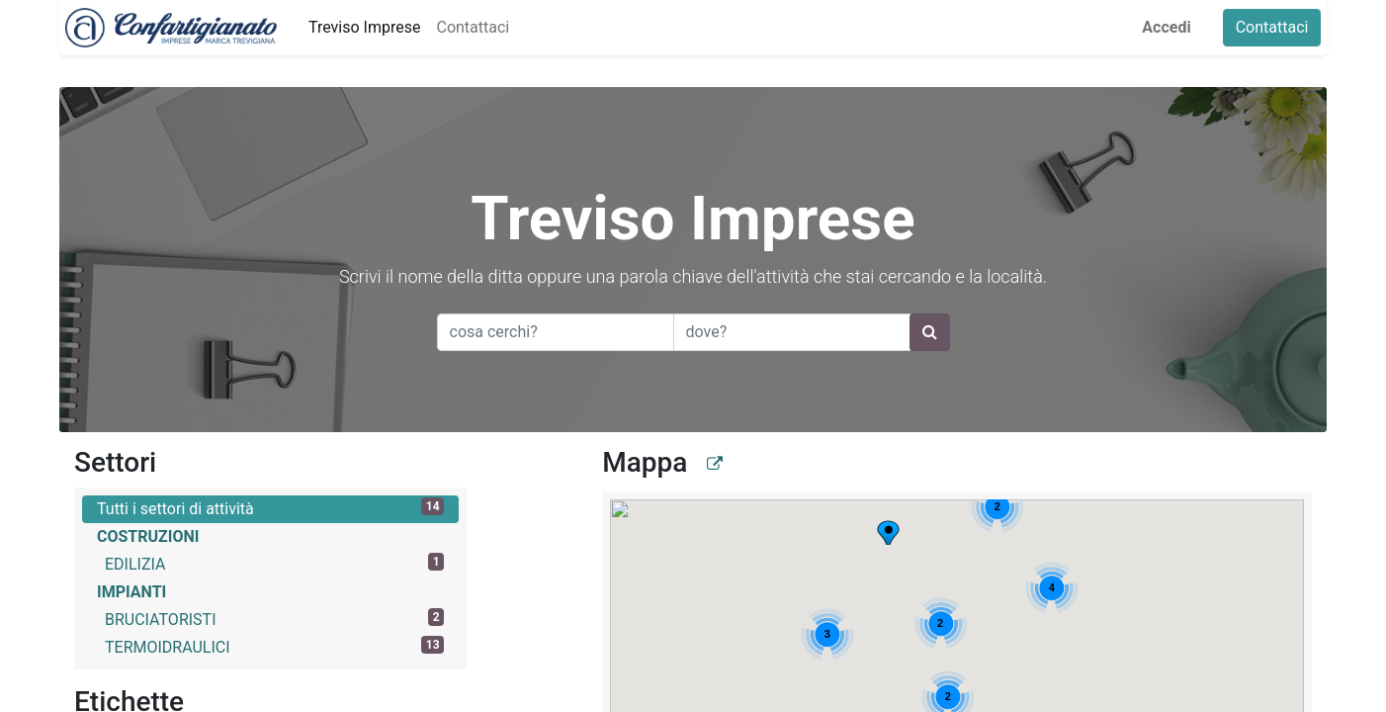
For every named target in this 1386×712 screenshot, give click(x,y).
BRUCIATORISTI (274, 618)
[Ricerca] (930, 332)
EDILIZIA (274, 563)
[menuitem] (358, 27)
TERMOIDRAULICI (274, 646)
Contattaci (1277, 27)
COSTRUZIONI (148, 536)
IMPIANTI (131, 591)
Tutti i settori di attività (270, 507)
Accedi (1172, 27)
